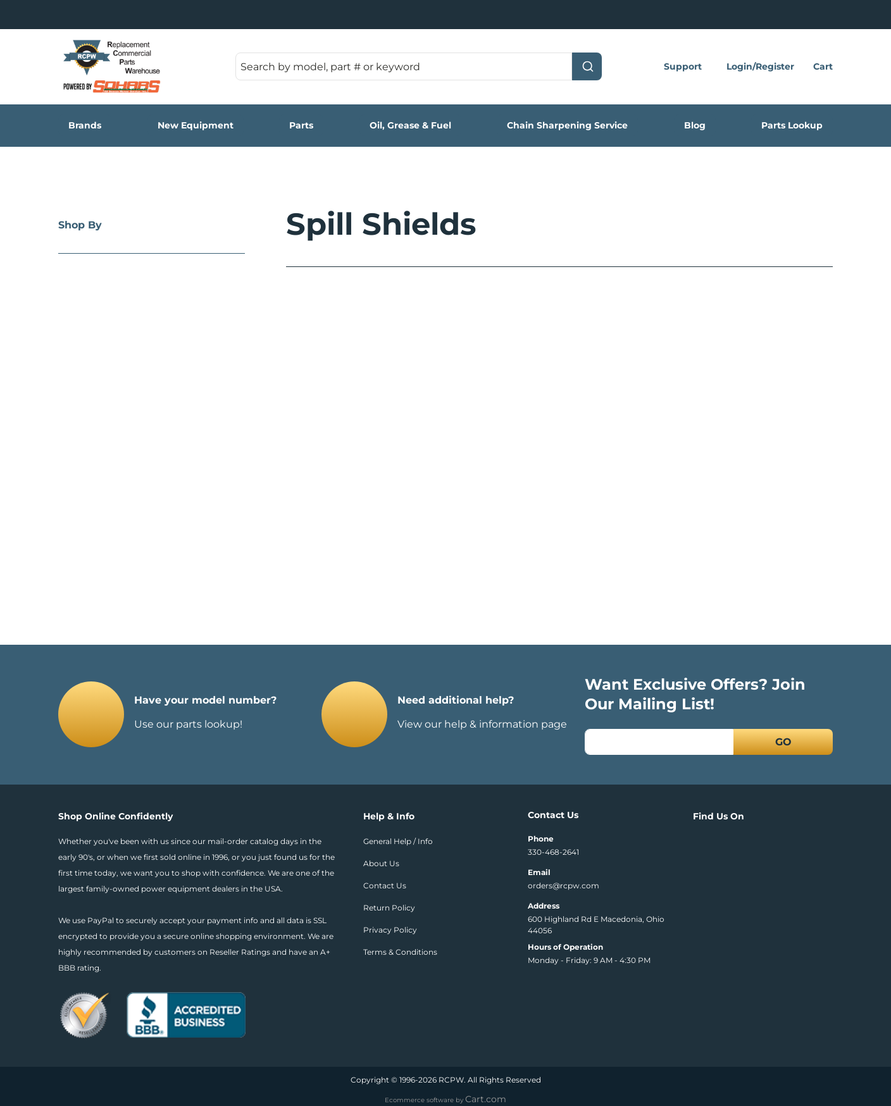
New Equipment (196, 125)
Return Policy (389, 907)
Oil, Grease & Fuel (410, 125)
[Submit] (587, 66)
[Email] (659, 742)
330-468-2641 (553, 852)
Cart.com (485, 1099)
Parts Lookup (792, 125)
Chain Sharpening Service (567, 125)
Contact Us (384, 885)
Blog (695, 125)
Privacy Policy (390, 930)
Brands (84, 125)
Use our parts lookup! (188, 724)
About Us (381, 863)
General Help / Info (398, 841)
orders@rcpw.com (563, 885)
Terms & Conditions (400, 952)
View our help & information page (482, 724)
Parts (301, 125)
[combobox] (418, 66)
